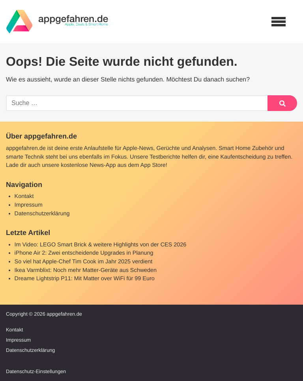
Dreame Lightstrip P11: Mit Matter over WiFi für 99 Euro (85, 279)
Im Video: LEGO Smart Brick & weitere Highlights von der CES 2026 (101, 245)
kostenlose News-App (88, 165)
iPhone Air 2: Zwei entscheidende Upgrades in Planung (84, 253)
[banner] (57, 21)
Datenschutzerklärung (42, 214)
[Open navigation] (278, 21)
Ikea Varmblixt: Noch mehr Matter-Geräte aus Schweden (86, 270)
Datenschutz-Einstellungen (36, 371)
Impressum (29, 205)
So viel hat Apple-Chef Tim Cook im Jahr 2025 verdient (84, 262)
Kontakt (24, 196)
